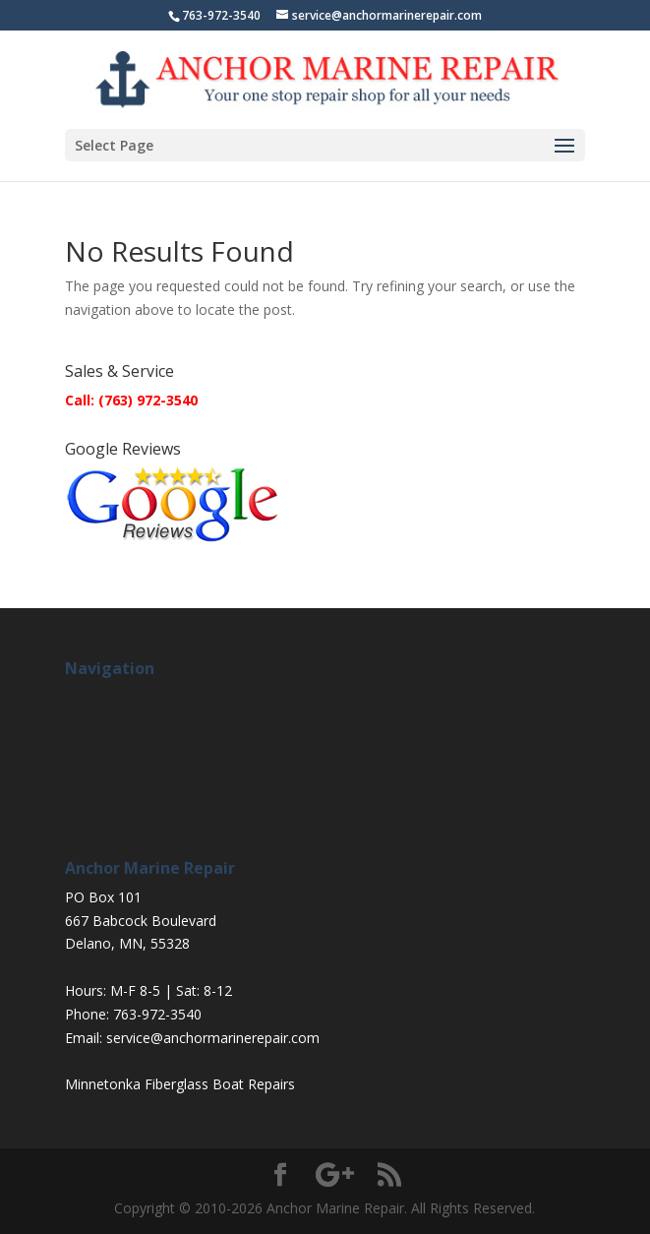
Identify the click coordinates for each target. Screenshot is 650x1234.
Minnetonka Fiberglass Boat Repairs (180, 1084)
